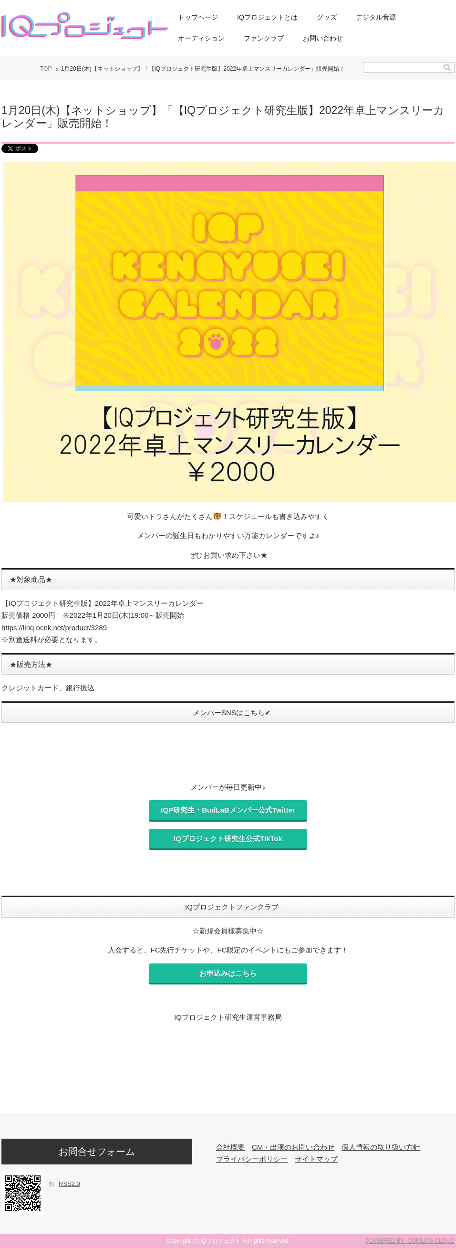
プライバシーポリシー (252, 1159)
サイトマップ (316, 1159)
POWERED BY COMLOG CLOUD (410, 1240)
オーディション (201, 38)
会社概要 (230, 1147)
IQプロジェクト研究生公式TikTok (228, 839)
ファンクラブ (264, 38)
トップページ (198, 17)
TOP (46, 68)
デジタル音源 (376, 17)
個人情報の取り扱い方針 (381, 1147)
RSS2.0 (69, 1183)
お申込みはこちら (228, 973)
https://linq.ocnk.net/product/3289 (54, 628)
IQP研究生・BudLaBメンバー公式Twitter (228, 810)
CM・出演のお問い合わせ (293, 1147)
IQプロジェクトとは (267, 17)
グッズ (327, 17)
